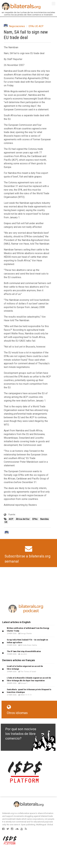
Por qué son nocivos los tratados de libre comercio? (20, 733)
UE (6, 522)
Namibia (44, 519)
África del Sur (23, 519)
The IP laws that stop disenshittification (24, 651)
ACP (11, 519)
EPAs (35, 519)
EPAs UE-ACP (36, 26)
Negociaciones (17, 26)
